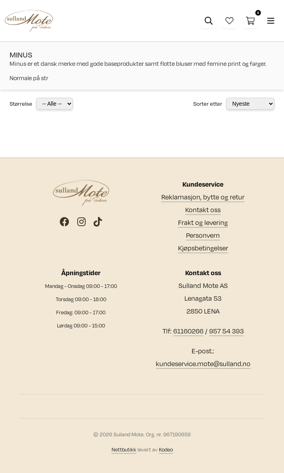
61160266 (188, 330)
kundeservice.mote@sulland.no (203, 363)
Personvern (203, 235)
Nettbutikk (124, 449)
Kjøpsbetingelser (203, 247)
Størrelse (21, 103)
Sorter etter (207, 103)
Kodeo (166, 449)
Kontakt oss (203, 209)
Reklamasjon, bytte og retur (203, 196)
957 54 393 (226, 330)
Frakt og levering (203, 222)
